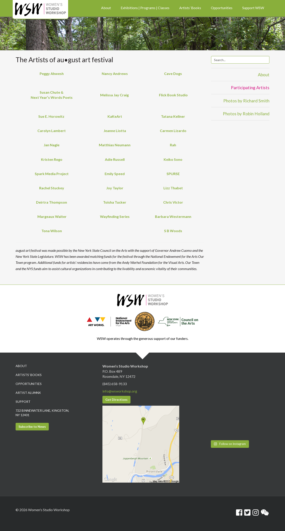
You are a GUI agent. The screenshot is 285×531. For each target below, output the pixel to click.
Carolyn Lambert (51, 130)
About (263, 74)
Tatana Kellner (173, 116)
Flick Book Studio (173, 95)
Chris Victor (173, 202)
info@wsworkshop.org (119, 391)
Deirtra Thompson (51, 202)
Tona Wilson (51, 231)
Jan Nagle (51, 145)
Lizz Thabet (173, 188)
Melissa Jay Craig (114, 95)
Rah (173, 145)
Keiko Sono (173, 159)
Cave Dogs (173, 73)
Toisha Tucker (114, 202)
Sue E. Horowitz (51, 116)
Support (23, 401)
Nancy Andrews (115, 73)
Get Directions (116, 399)
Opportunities (29, 384)
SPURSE (173, 173)
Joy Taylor (114, 188)
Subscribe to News (32, 426)
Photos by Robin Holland (246, 113)
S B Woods (173, 231)
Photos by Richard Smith (246, 100)
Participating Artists (250, 87)
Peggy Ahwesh (52, 73)
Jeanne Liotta (115, 130)
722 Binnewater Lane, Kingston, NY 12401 (42, 413)
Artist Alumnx (28, 393)
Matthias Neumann (114, 145)
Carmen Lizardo (173, 130)
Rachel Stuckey (51, 188)
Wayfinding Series (115, 216)
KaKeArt (115, 116)
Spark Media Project (52, 173)
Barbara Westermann (173, 216)
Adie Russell (115, 159)
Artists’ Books (29, 375)
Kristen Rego (51, 159)
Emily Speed (115, 173)
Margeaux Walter (52, 216)
